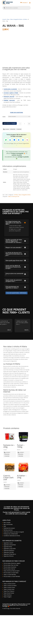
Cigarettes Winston (9, 556)
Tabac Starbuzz (8, 595)
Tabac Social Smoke (9, 593)
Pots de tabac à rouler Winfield (12, 576)
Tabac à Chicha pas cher (13, 196)
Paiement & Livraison (9, 528)
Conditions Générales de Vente (12, 535)
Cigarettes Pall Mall (9, 552)
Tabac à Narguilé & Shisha (16, 19)
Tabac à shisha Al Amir (10, 583)
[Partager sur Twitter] (22, 140)
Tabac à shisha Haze (9, 589)
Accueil (4, 19)
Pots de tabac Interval (9, 569)
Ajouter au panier (10, 123)
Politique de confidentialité (11, 534)
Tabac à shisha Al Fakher (10, 585)
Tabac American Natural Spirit (11, 571)
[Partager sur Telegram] (10, 140)
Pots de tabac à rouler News (11, 572)
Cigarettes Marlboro (9, 550)
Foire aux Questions (16, 112)
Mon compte (7, 522)
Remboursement (8, 530)
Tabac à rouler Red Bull (10, 574)
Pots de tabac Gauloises (10, 567)
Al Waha (25, 19)
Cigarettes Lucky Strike (10, 548)
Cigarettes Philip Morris (10, 554)
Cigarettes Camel (8, 543)
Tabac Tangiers (8, 597)
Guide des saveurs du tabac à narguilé (14, 532)
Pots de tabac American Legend (12, 563)
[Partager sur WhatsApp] (5, 140)
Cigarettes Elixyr (8, 546)
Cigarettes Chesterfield (10, 545)
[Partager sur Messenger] (14, 140)
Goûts (4, 116)
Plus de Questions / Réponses (16, 293)
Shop (8, 19)
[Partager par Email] (27, 140)
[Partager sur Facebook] (18, 140)
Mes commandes (8, 524)
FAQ (5, 526)
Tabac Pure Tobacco (9, 591)
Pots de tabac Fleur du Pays (11, 565)
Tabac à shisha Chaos (9, 587)
